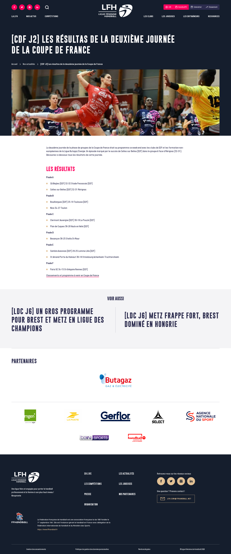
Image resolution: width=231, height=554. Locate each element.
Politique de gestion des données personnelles (92, 549)
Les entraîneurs (191, 16)
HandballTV (181, 7)
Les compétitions (93, 483)
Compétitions (51, 16)
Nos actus (31, 16)
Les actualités (126, 473)
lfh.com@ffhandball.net (175, 499)
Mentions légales (144, 549)
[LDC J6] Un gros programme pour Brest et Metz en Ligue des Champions (57, 319)
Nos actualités (29, 64)
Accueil (14, 64)
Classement (211, 7)
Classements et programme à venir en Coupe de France (72, 275)
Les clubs (148, 16)
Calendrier (196, 7)
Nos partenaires (127, 494)
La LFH (14, 16)
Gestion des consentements (36, 549)
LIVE (168, 7)
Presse (87, 494)
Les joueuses (168, 16)
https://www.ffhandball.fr (47, 529)
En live (87, 473)
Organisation (91, 504)
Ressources (214, 16)
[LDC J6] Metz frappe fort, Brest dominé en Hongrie (171, 320)
